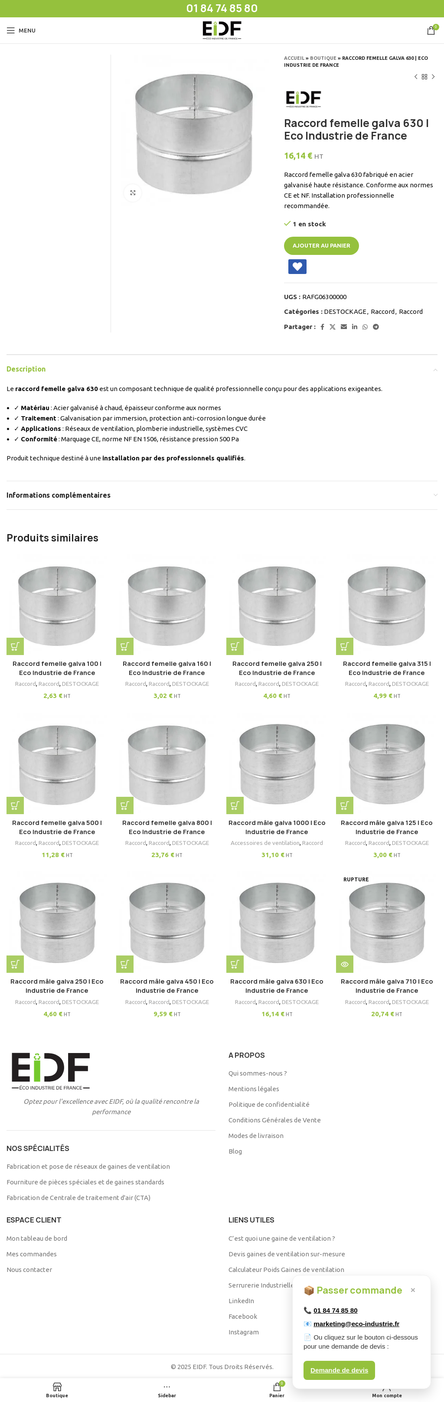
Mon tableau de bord (37, 1237)
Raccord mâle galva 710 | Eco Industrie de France (388, 985)
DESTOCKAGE (345, 311)
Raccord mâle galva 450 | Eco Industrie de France (166, 985)
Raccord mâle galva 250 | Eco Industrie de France (55, 985)
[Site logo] (222, 29)
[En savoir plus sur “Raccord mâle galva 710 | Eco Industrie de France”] (348, 963)
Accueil (294, 58)
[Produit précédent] (415, 77)
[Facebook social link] (322, 327)
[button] (15, 643)
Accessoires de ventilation (265, 840)
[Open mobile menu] (21, 30)
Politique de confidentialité (269, 1103)
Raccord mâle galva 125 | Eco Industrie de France (388, 825)
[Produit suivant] (433, 77)
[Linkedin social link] (354, 327)
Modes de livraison (256, 1134)
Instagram (244, 1330)
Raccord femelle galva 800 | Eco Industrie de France (167, 825)
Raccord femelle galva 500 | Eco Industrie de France (55, 825)
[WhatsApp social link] (365, 327)
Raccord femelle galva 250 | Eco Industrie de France (277, 664)
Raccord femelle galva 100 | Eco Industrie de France (55, 664)
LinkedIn (241, 1299)
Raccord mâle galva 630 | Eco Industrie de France (277, 985)
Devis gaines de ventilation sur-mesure (287, 1252)
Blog (235, 1150)
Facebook (243, 1315)
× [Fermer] (413, 1289)
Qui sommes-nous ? (258, 1072)
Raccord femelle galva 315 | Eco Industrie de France (388, 664)
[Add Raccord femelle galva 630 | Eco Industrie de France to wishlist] (297, 266)
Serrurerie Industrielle (261, 1284)
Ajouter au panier (321, 245)
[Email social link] (343, 327)
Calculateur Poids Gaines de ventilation (286, 1268)
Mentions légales (254, 1087)
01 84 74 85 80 (335, 1310)
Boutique (323, 58)
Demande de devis (339, 1370)
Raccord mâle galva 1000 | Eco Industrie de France (278, 825)
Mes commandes (32, 1252)
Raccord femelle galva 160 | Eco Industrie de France (166, 664)
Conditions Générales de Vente (275, 1118)
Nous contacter (29, 1268)
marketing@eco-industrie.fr (356, 1323)
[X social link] (332, 327)
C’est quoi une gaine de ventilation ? (282, 1237)
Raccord (383, 311)
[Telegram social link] (376, 327)
